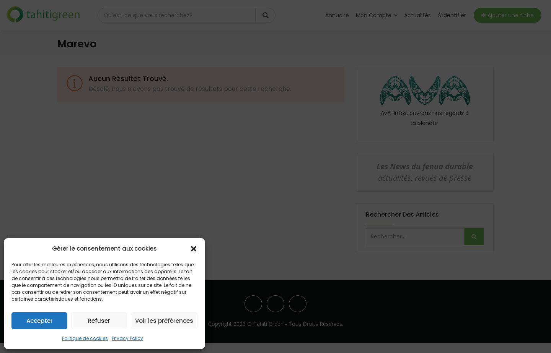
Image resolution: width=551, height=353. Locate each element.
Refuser (99, 321)
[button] (193, 249)
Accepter (39, 321)
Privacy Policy (127, 338)
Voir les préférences (164, 321)
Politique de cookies (85, 338)
